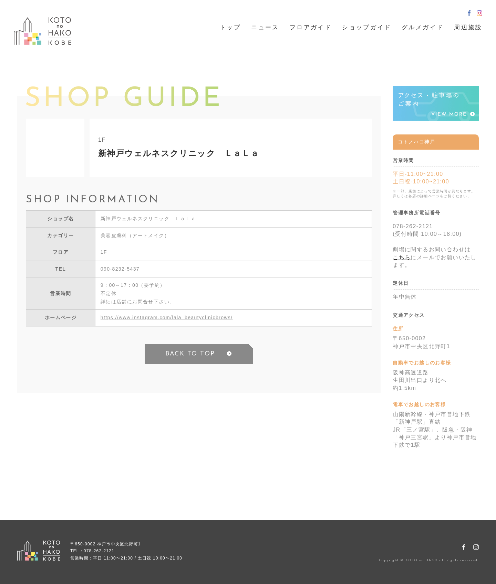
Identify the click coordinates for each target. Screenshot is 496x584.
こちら (402, 257)
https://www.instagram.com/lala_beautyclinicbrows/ (167, 317)
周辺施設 (468, 27)
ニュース (265, 27)
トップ (230, 27)
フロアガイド (311, 27)
